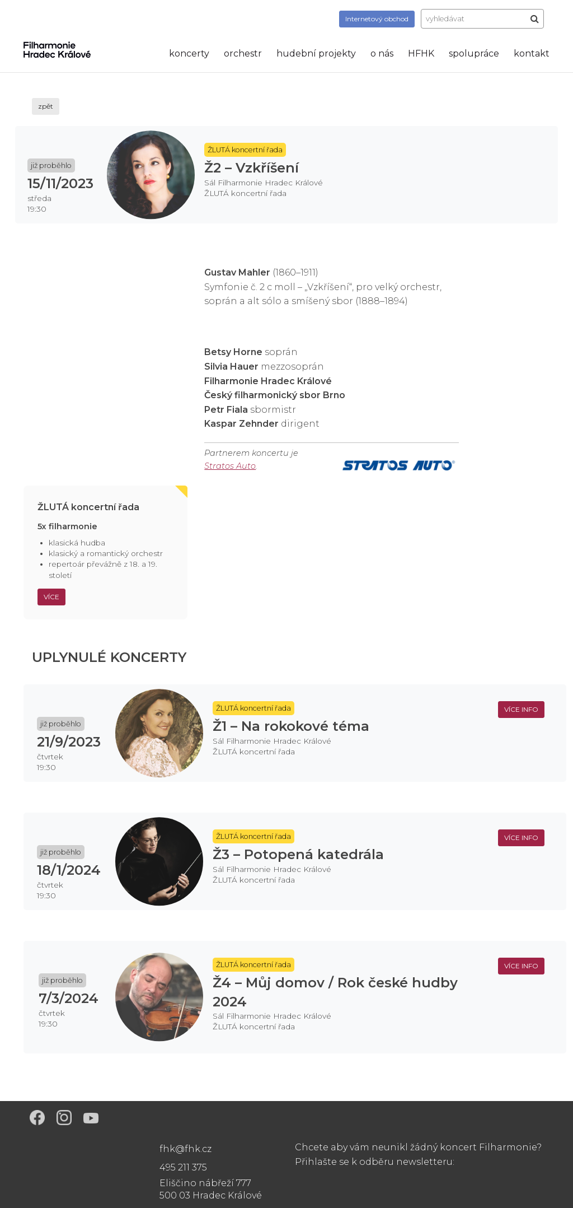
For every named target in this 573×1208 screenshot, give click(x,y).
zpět (45, 106)
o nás (381, 53)
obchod (376, 19)
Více (51, 597)
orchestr (243, 53)
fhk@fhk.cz (185, 1149)
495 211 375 (183, 1167)
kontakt (531, 53)
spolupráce (474, 53)
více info (521, 709)
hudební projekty (316, 53)
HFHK (421, 53)
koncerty (189, 53)
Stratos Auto (230, 466)
